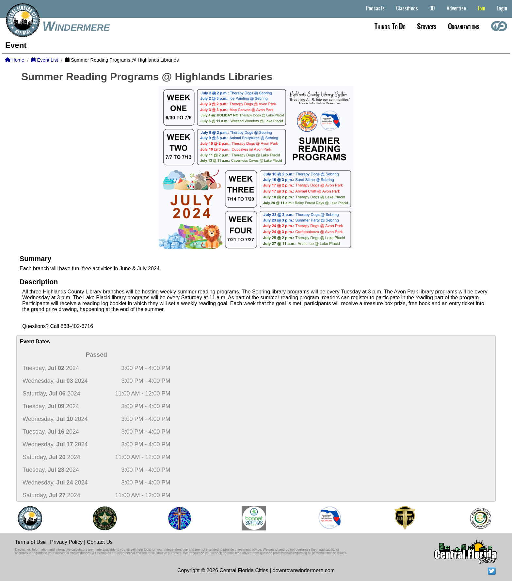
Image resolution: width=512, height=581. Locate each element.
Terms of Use (30, 542)
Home (14, 60)
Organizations (463, 26)
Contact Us (100, 542)
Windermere (76, 26)
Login (502, 8)
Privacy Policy (66, 542)
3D (432, 8)
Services (426, 26)
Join (481, 8)
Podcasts (375, 8)
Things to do (389, 26)
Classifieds (407, 8)
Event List (44, 60)
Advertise (456, 8)
